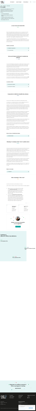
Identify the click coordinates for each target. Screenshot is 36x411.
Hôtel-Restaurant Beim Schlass (13, 189)
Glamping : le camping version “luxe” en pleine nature (7, 18)
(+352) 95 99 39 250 (3, 404)
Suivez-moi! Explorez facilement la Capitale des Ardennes (7, 15)
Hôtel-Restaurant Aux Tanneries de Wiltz (17, 194)
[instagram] (29, 397)
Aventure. (18, 143)
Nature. (13, 256)
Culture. (18, 95)
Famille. (16, 256)
